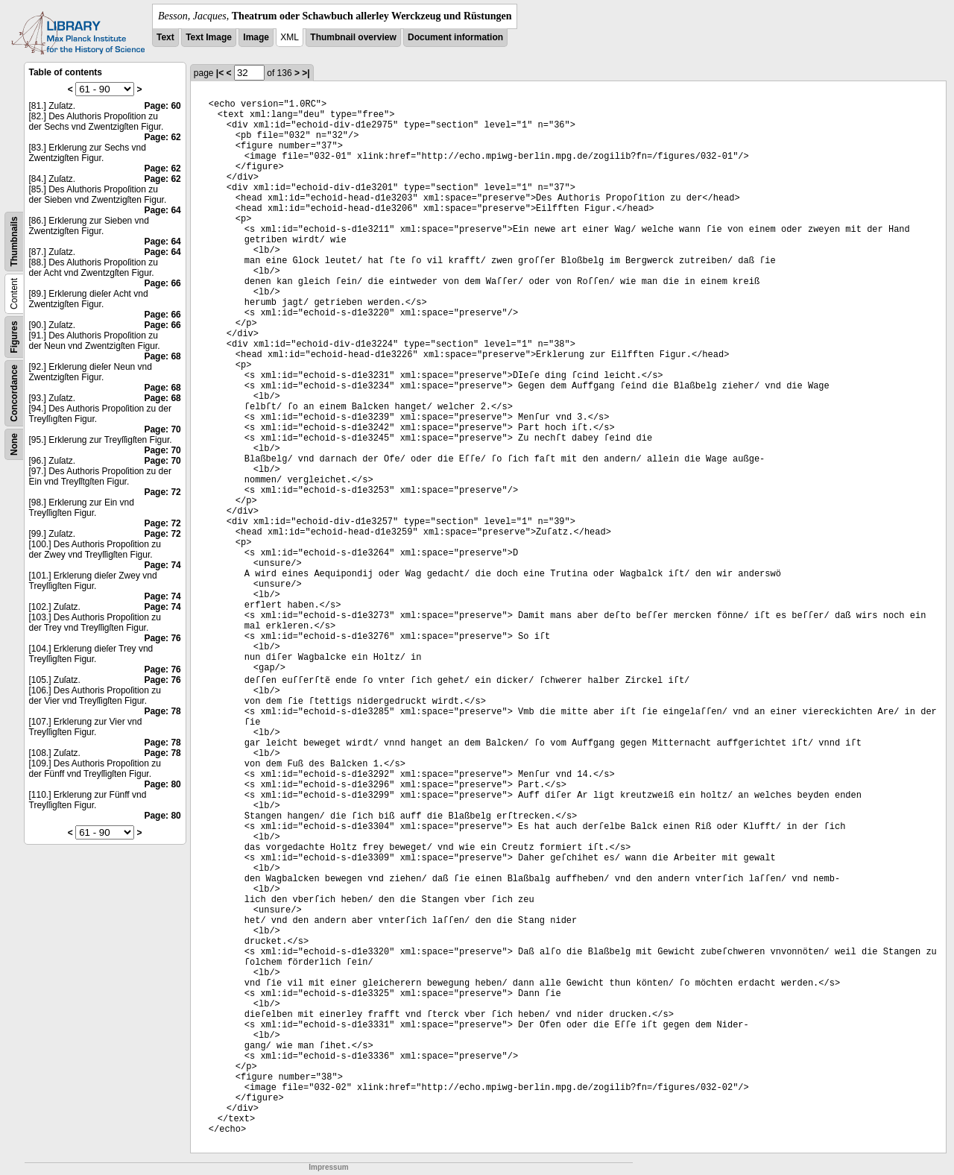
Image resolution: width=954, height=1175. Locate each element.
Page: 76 (162, 638)
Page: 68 (162, 356)
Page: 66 (162, 283)
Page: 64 (162, 210)
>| (305, 73)
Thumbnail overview (353, 37)
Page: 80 (162, 784)
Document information (455, 37)
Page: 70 (162, 429)
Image (256, 37)
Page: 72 (162, 492)
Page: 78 (162, 711)
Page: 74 (162, 565)
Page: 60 (162, 106)
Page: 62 (162, 137)
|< (220, 73)
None (14, 444)
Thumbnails (14, 241)
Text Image (209, 37)
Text (165, 37)
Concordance (14, 393)
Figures (14, 337)
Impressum (328, 1167)
